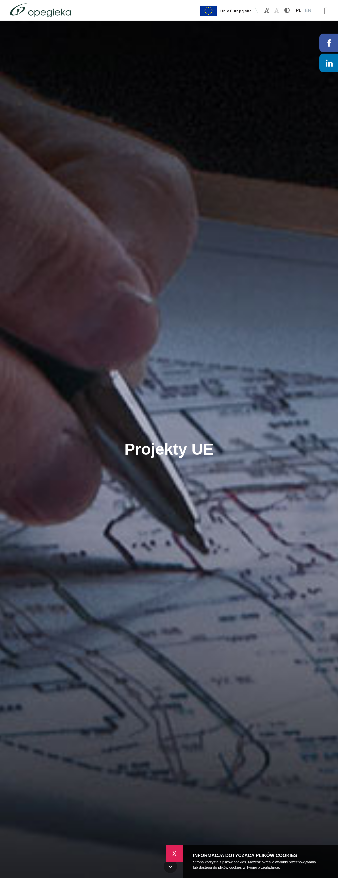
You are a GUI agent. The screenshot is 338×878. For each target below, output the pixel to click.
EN (308, 10)
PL (299, 10)
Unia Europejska (225, 10)
